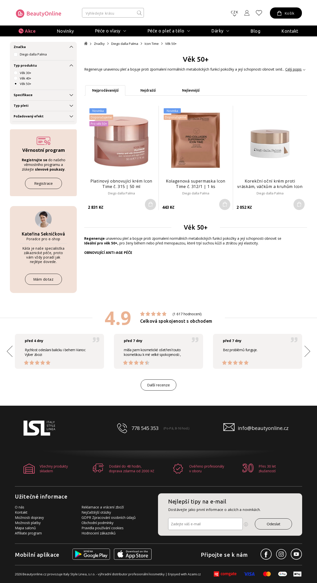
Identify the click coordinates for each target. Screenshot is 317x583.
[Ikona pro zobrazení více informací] (246, 524)
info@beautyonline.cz (263, 428)
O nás (19, 507)
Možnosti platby (28, 522)
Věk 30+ (25, 72)
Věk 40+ (25, 78)
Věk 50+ (25, 83)
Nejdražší (148, 90)
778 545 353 (145, 428)
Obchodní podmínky (97, 522)
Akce (30, 30)
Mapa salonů (25, 528)
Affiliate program (28, 533)
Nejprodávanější (105, 90)
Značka (20, 47)
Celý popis (293, 69)
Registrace (43, 183)
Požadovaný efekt (29, 116)
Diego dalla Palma (33, 54)
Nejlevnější (191, 90)
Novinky (65, 30)
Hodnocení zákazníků (98, 533)
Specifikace (23, 95)
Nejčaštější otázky (96, 512)
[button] (307, 351)
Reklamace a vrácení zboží (102, 507)
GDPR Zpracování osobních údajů (108, 517)
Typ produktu (25, 65)
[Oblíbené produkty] (259, 13)
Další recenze (158, 384)
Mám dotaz (43, 279)
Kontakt (289, 30)
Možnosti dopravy (29, 517)
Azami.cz (194, 574)
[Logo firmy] (38, 13)
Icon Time (152, 44)
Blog (255, 30)
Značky (99, 44)
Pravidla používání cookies (102, 528)
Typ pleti (21, 105)
